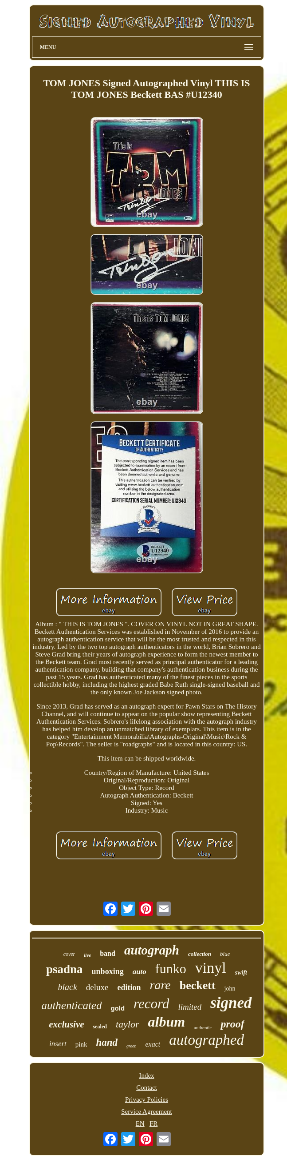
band (107, 953)
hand (107, 1042)
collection (199, 954)
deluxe (97, 987)
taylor (127, 1024)
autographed (206, 1040)
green (131, 1045)
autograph (151, 950)
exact (152, 1044)
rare (160, 985)
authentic (203, 1027)
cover (69, 954)
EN (140, 1123)
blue (225, 954)
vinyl (210, 967)
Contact (146, 1087)
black (67, 987)
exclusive (66, 1024)
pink (81, 1044)
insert (58, 1043)
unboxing (108, 971)
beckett (198, 985)
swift (241, 972)
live (87, 955)
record (151, 1003)
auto (139, 971)
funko (170, 968)
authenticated (71, 1005)
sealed (100, 1026)
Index (146, 1075)
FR (153, 1123)
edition (129, 987)
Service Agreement (146, 1111)
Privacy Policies (146, 1099)
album (166, 1022)
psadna (64, 969)
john (230, 988)
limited (189, 1006)
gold (117, 1008)
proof (232, 1024)
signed (231, 1002)
